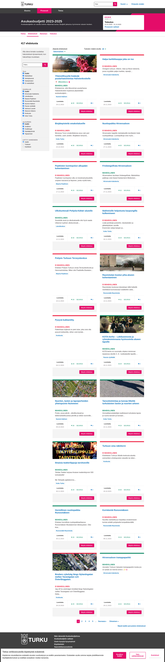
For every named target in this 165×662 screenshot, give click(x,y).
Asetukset (155, 655)
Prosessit (44, 11)
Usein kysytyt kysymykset (64, 641)
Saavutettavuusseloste (63, 647)
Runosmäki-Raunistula (31, 101)
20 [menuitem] (103, 49)
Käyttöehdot (59, 644)
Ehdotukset (32, 34)
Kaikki (26, 73)
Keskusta (27, 113)
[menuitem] (124, 4)
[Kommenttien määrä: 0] (92, 103)
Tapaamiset (27, 134)
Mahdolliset (27, 76)
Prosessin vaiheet (112, 27)
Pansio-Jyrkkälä (29, 106)
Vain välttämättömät (138, 655)
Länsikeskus (28, 96)
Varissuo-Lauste (29, 108)
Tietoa (60, 11)
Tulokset (26, 144)
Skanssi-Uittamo (29, 111)
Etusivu (27, 11)
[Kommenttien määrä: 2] (92, 145)
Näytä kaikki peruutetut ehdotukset (132, 626)
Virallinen (27, 126)
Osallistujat (27, 129)
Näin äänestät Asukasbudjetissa (67, 636)
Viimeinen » (114, 621)
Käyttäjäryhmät (29, 131)
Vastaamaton (28, 81)
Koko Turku (27, 116)
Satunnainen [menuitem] (58, 51)
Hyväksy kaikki (119, 655)
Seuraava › (102, 621)
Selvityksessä (28, 78)
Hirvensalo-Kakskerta (31, 94)
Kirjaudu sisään (138, 4)
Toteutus (53, 34)
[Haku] (32, 65)
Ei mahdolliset (28, 83)
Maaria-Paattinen (29, 99)
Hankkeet (27, 147)
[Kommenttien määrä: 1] (139, 490)
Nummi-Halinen (29, 104)
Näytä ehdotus (87, 111)
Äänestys (43, 34)
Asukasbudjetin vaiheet (63, 639)
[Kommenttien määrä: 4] (92, 425)
